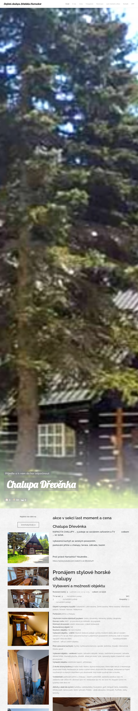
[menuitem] (66, 4)
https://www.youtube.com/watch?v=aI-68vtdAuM (73, 561)
